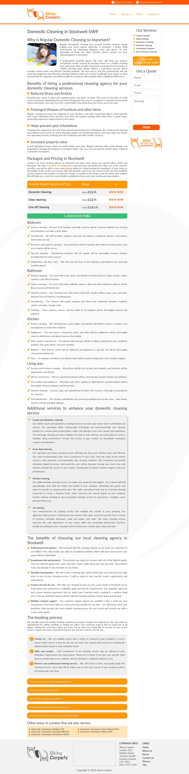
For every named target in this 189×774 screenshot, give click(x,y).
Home (113, 14)
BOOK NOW (116, 192)
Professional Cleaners (145, 48)
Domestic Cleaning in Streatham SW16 (50, 734)
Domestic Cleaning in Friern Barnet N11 (99, 729)
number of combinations (61, 165)
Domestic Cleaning (144, 45)
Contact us (153, 14)
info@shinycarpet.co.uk (151, 2)
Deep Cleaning (142, 39)
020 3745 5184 (123, 2)
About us (126, 14)
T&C (144, 764)
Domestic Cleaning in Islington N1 (47, 729)
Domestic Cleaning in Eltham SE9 (96, 731)
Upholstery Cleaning (144, 42)
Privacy (146, 761)
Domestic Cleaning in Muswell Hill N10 (50, 731)
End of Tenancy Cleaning (146, 51)
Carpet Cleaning (143, 35)
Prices (139, 14)
